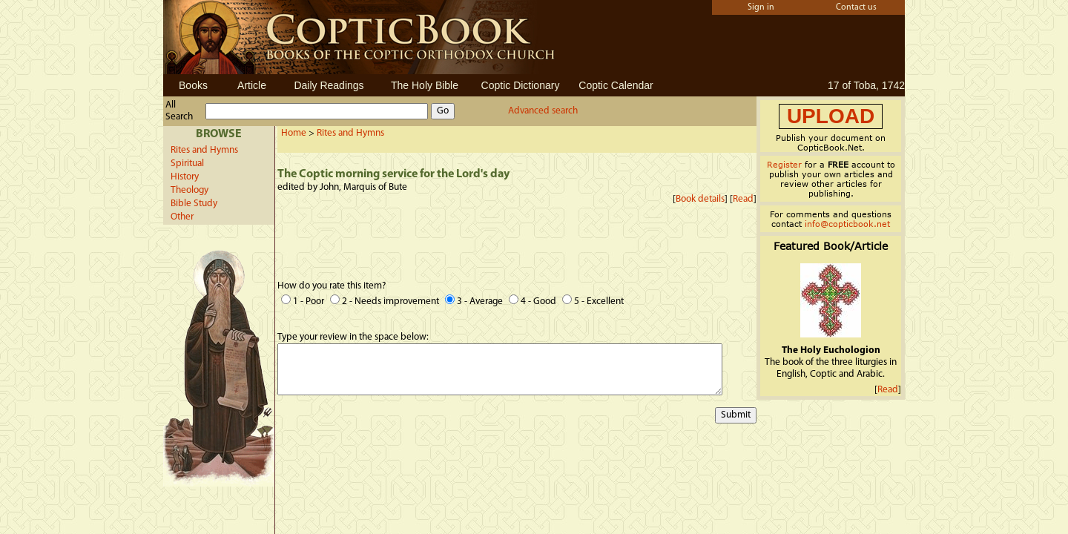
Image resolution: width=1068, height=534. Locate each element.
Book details (700, 199)
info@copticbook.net (847, 223)
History (185, 177)
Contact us (856, 7)
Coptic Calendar (615, 85)
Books (193, 85)
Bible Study (194, 203)
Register (784, 164)
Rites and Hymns (204, 150)
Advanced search (543, 111)
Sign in (761, 7)
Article (251, 85)
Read (743, 199)
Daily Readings (328, 85)
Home (293, 133)
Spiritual (187, 163)
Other (182, 217)
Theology (189, 190)
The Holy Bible (424, 85)
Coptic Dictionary (520, 85)
